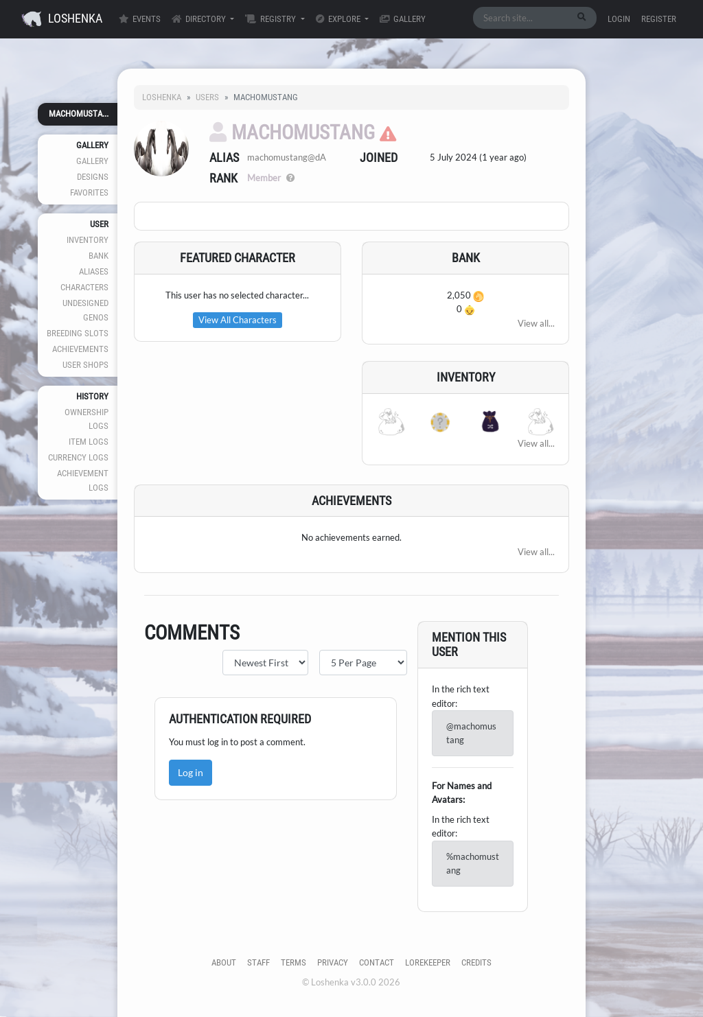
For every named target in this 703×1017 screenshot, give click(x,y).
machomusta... (78, 113)
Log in (190, 772)
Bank (98, 255)
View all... (536, 323)
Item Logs (88, 441)
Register (658, 19)
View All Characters (237, 320)
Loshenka (61, 19)
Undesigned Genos (85, 310)
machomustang (292, 132)
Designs (92, 177)
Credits (476, 962)
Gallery (403, 19)
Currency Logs (78, 457)
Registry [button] (271, 19)
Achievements (80, 349)
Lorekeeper (427, 962)
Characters (84, 287)
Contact (376, 962)
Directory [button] (200, 19)
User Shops (85, 365)
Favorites (89, 192)
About (223, 962)
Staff (258, 962)
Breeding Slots (77, 333)
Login (619, 19)
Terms (293, 962)
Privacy (332, 962)
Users (207, 97)
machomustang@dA (286, 157)
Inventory (87, 240)
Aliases (93, 271)
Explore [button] (339, 19)
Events (140, 19)
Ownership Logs (86, 419)
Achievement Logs (82, 480)
